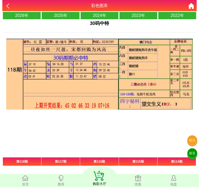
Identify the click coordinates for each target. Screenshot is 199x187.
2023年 (138, 15)
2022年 (177, 15)
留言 (192, 153)
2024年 (99, 15)
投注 (192, 140)
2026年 (22, 15)
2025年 (60, 15)
